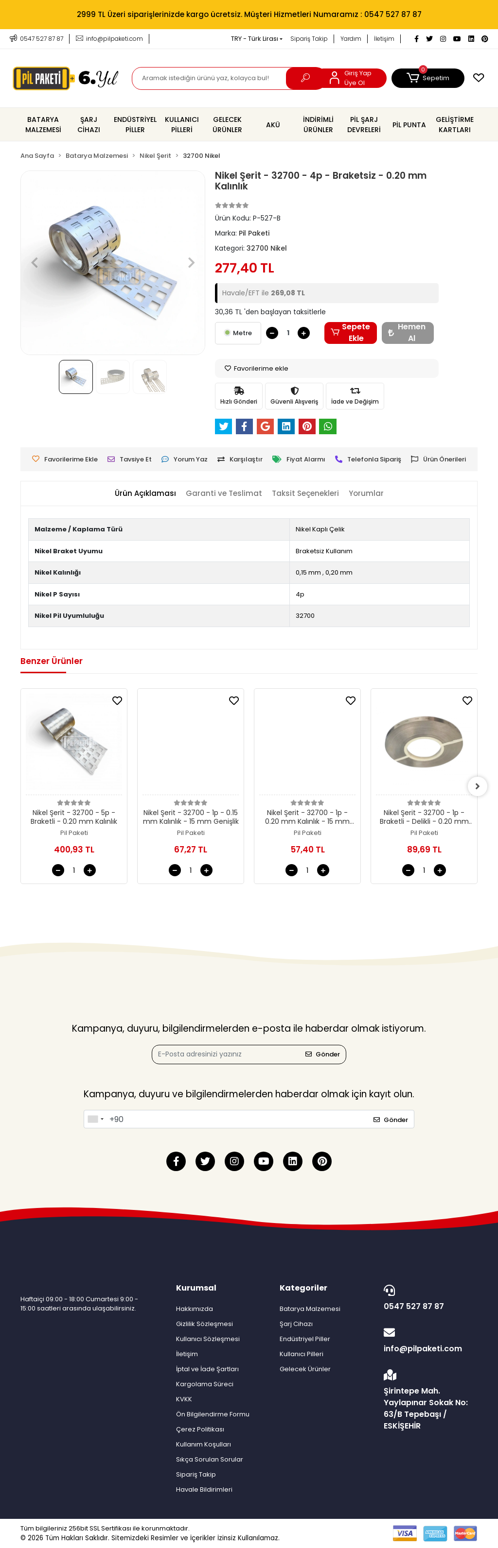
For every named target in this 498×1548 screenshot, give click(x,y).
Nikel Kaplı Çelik (320, 529)
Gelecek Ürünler (305, 1369)
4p (300, 594)
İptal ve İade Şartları (207, 1369)
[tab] (145, 493)
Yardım (350, 38)
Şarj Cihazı (296, 1323)
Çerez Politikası (200, 1429)
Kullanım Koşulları (203, 1444)
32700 (305, 615)
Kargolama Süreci (204, 1384)
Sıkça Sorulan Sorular (209, 1459)
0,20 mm (339, 572)
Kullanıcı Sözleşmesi (208, 1339)
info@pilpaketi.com (428, 1340)
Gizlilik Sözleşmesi (204, 1323)
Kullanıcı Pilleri (301, 1354)
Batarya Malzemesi (310, 1308)
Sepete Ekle (350, 333)
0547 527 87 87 (428, 1298)
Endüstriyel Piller (305, 1339)
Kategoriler (303, 1287)
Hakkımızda (194, 1308)
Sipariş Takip (309, 38)
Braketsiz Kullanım (324, 551)
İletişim (384, 38)
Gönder (322, 1054)
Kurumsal (196, 1287)
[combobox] (95, 1119)
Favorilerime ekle (256, 368)
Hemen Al (407, 333)
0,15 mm (308, 572)
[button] (427, 78)
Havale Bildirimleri (204, 1489)
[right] (477, 786)
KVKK (184, 1399)
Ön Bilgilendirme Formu (212, 1414)
